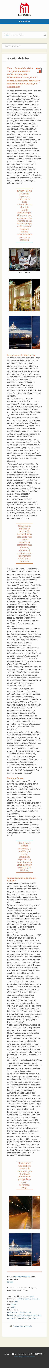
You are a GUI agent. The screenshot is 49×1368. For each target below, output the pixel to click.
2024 (13, 1307)
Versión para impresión (21, 1326)
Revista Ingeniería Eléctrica (28, 1299)
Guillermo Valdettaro (22, 1276)
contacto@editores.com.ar (24, 1357)
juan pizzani (33, 1318)
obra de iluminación (25, 1315)
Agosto (14, 1304)
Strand (9, 1282)
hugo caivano (22, 1318)
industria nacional (14, 1312)
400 (16, 1301)
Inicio (7, 35)
